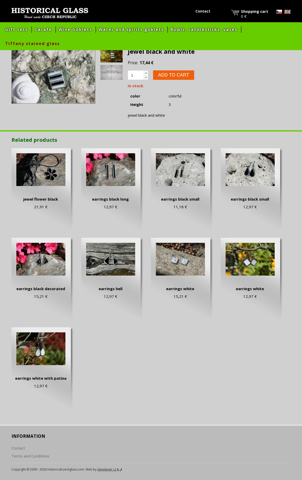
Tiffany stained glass (32, 43)
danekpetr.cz (109, 469)
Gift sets (16, 29)
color (135, 96)
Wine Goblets (75, 29)
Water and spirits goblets (131, 29)
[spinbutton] (136, 75)
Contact (202, 11)
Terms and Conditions (30, 456)
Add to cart (173, 75)
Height (136, 104)
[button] (146, 73)
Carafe (43, 29)
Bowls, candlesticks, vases (203, 29)
